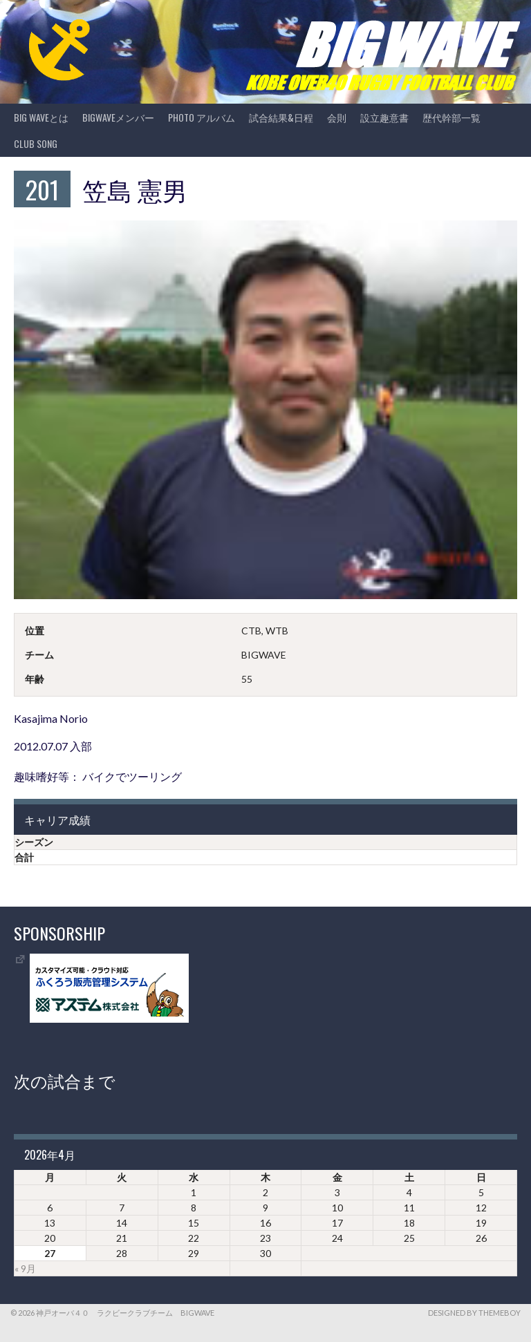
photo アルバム (201, 117)
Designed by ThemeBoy (474, 1312)
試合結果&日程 (281, 117)
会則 (336, 117)
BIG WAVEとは (41, 117)
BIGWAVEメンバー (118, 117)
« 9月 (25, 1268)
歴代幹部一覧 (451, 117)
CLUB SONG (35, 143)
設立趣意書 (384, 117)
